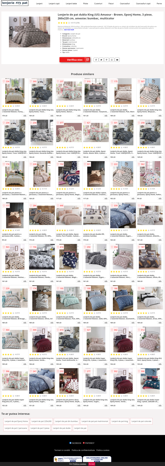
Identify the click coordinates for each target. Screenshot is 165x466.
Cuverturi (98, 3)
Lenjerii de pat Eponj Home (16, 421)
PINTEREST (88, 443)
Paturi (111, 3)
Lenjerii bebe (71, 3)
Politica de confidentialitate (83, 450)
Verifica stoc (78, 59)
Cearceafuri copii (143, 3)
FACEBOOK (75, 443)
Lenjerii (39, 3)
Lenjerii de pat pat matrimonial (95, 421)
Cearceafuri (125, 3)
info (24, 115)
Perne (159, 3)
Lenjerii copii (54, 3)
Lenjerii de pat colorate (141, 421)
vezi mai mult (69, 30)
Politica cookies (103, 450)
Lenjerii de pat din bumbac (66, 421)
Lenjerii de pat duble (62, 428)
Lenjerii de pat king (120, 421)
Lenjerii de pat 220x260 (41, 421)
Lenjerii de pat (80, 428)
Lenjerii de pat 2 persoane (16, 428)
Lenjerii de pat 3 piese (40, 428)
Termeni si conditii (62, 450)
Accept (92, 464)
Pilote (85, 3)
